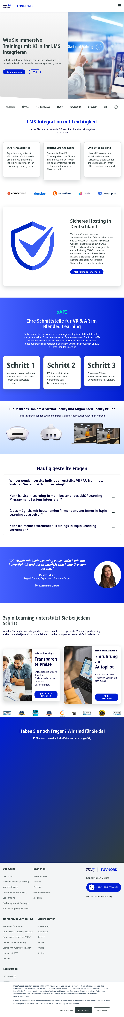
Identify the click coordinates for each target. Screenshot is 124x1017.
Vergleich (7, 958)
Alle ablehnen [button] (102, 1010)
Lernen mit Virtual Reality (14, 942)
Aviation (37, 881)
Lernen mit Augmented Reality (17, 948)
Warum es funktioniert (13, 926)
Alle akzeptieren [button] (84, 1010)
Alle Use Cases (40, 876)
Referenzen (43, 931)
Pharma (37, 887)
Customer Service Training (15, 892)
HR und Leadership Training (16, 881)
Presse (41, 948)
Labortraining (9, 898)
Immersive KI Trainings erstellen (18, 931)
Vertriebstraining (10, 887)
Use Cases (8, 876)
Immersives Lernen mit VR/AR (17, 937)
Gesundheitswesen (42, 892)
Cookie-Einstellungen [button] (65, 1010)
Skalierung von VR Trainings (16, 903)
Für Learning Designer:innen (16, 908)
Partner (41, 942)
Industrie (37, 898)
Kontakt (41, 953)
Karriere (41, 937)
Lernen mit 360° (10, 953)
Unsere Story (43, 926)
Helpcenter (8, 976)
